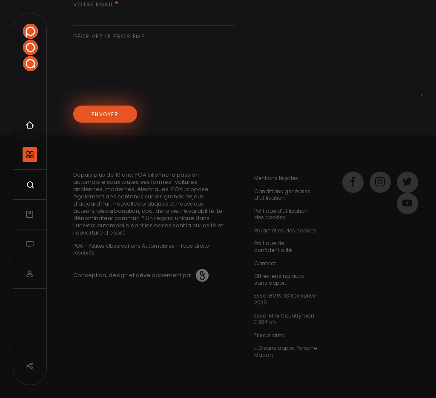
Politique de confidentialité (273, 247)
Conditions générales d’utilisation (282, 195)
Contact (265, 263)
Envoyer (105, 114)
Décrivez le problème (109, 36)
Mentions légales (276, 178)
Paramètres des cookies (285, 230)
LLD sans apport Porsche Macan (285, 351)
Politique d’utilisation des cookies (281, 214)
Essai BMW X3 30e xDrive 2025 (285, 299)
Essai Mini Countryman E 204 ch (284, 319)
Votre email (93, 5)
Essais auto (269, 335)
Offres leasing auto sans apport (279, 279)
